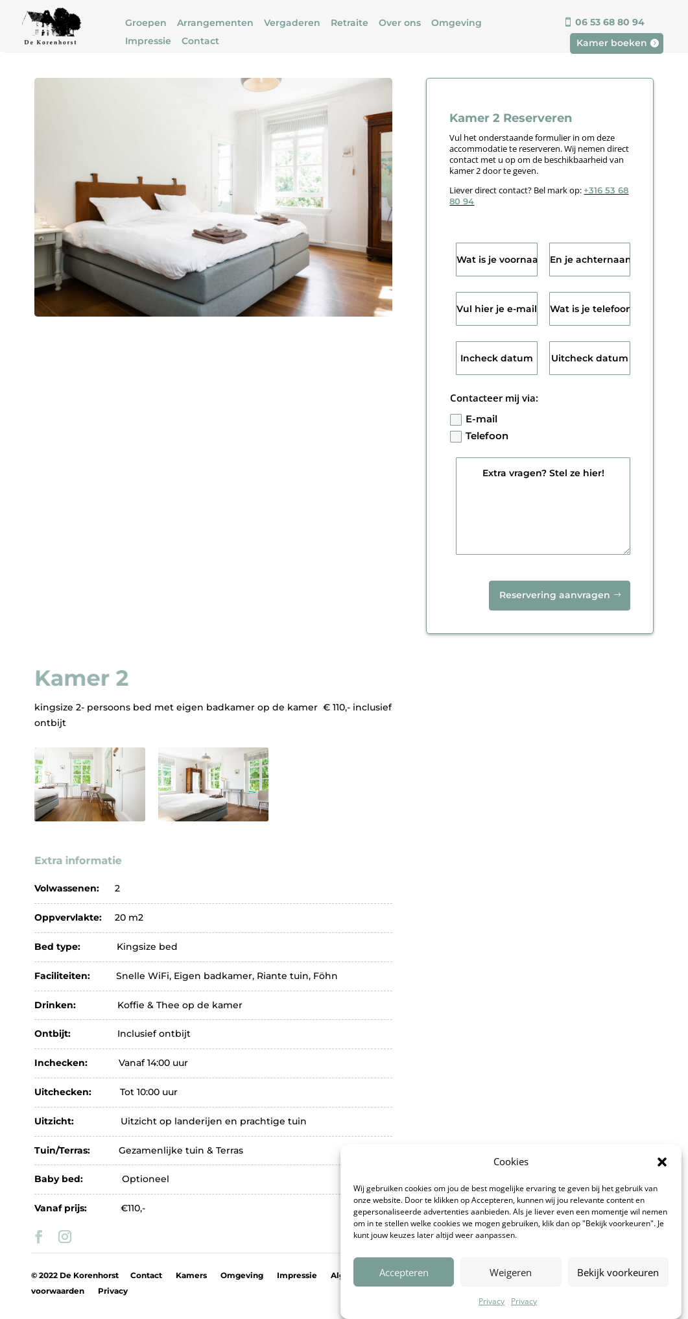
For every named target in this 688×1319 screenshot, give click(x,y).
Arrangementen (215, 23)
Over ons (400, 23)
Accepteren (404, 1291)
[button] (662, 1181)
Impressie (148, 41)
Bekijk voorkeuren (618, 1291)
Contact (200, 41)
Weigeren (511, 1291)
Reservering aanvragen (554, 595)
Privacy (113, 1291)
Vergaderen (292, 23)
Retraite (349, 23)
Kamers (191, 1275)
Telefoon (479, 436)
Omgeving (456, 23)
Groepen (146, 23)
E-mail (473, 419)
